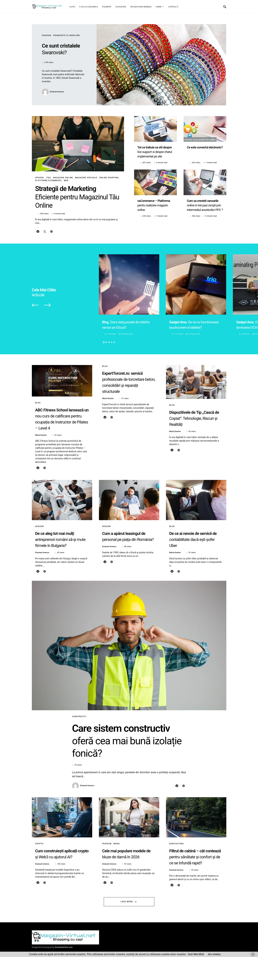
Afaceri (39, 178)
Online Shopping (109, 178)
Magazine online (63, 178)
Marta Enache (41, 435)
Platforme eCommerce (48, 180)
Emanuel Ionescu (57, 92)
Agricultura (176, 844)
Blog (38, 403)
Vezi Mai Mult (196, 954)
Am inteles (214, 954)
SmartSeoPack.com (64, 947)
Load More (127, 902)
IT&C (48, 178)
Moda (116, 844)
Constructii (79, 717)
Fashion (46, 35)
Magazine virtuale (86, 178)
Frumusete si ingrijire (66, 35)
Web (66, 180)
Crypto (39, 844)
